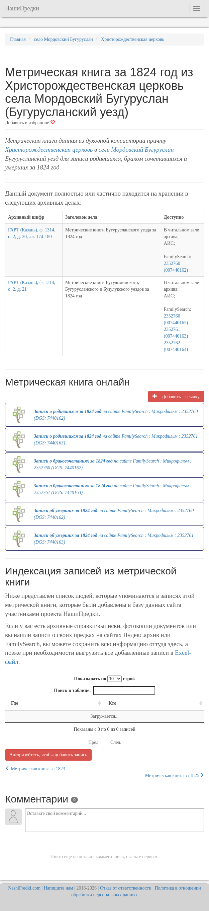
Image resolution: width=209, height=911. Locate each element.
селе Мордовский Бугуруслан (136, 149)
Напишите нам (58, 888)
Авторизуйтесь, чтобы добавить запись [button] (48, 754)
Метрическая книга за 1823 (35, 768)
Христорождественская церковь (49, 149)
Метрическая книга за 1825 (174, 775)
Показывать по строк (104, 679)
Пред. (94, 742)
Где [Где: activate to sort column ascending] (14, 703)
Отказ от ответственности (125, 888)
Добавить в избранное (30, 122)
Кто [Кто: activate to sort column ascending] (113, 703)
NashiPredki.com (24, 888)
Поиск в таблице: (104, 690)
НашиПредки (22, 8)
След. (115, 742)
